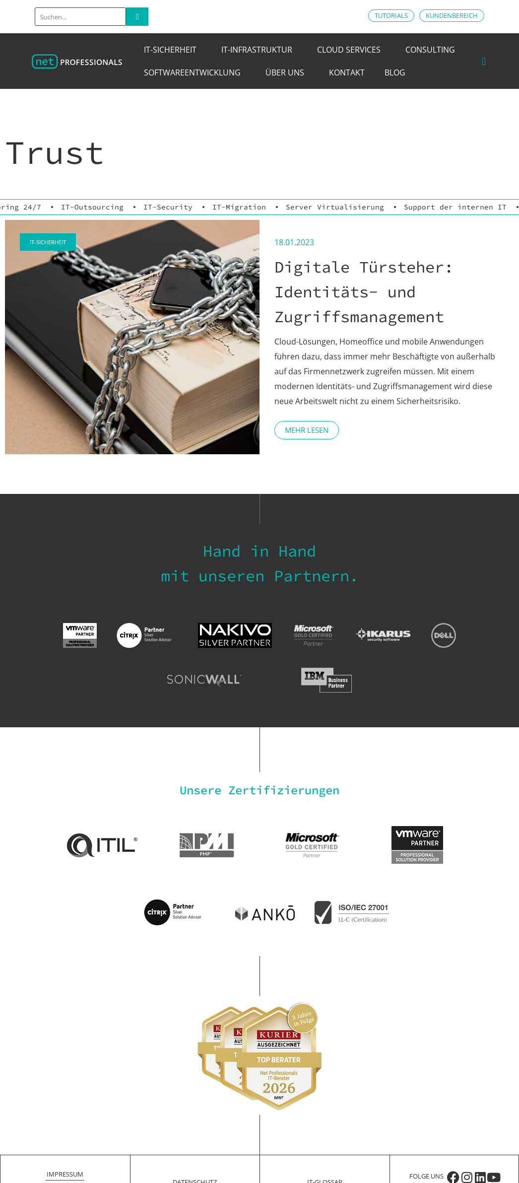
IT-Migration (239, 207)
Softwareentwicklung (195, 72)
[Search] (137, 16)
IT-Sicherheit (172, 49)
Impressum (65, 1174)
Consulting (432, 49)
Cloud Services (351, 49)
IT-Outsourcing (92, 207)
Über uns (287, 72)
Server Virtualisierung (335, 207)
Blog (395, 72)
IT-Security (168, 207)
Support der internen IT (455, 207)
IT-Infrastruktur (259, 49)
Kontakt (347, 72)
